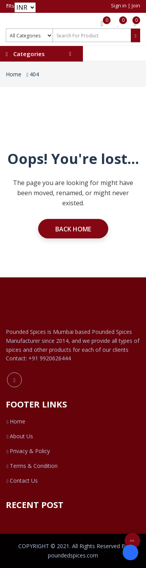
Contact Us (22, 480)
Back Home (73, 229)
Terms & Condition (32, 465)
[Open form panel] (130, 552)
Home (13, 74)
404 (34, 74)
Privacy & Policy (28, 451)
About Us (19, 436)
